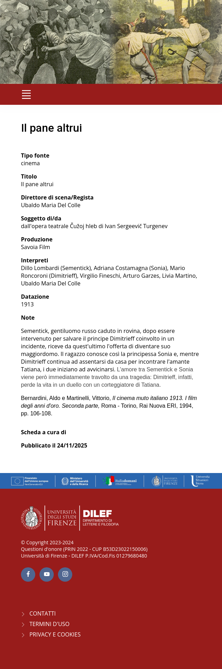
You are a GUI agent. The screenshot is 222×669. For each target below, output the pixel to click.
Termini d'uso (49, 624)
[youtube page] (46, 574)
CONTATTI (42, 613)
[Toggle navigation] (26, 94)
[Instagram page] (65, 574)
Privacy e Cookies (55, 634)
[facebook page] (28, 574)
